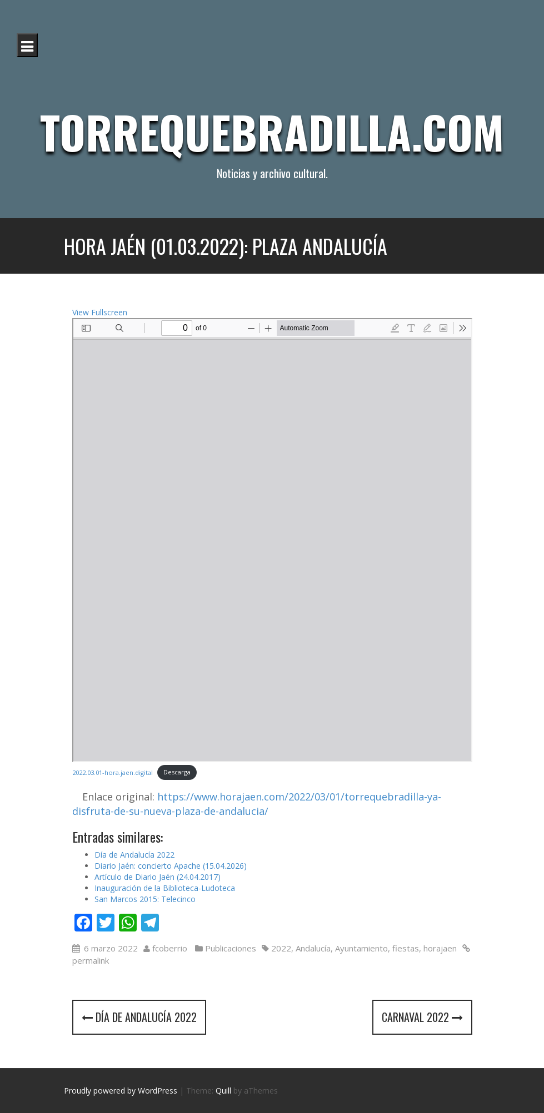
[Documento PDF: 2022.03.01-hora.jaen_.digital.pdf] (272, 540)
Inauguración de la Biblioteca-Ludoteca (164, 888)
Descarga (177, 772)
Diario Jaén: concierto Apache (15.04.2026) (170, 865)
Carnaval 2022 (422, 1017)
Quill (223, 1090)
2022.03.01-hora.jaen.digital (112, 772)
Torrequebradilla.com (272, 131)
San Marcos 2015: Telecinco (145, 899)
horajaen (440, 948)
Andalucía (313, 948)
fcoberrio (169, 948)
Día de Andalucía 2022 (134, 854)
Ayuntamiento (361, 948)
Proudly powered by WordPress (120, 1090)
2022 (281, 948)
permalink (90, 960)
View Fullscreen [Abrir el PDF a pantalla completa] (99, 312)
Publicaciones (230, 948)
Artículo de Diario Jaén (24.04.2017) (157, 877)
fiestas (405, 948)
